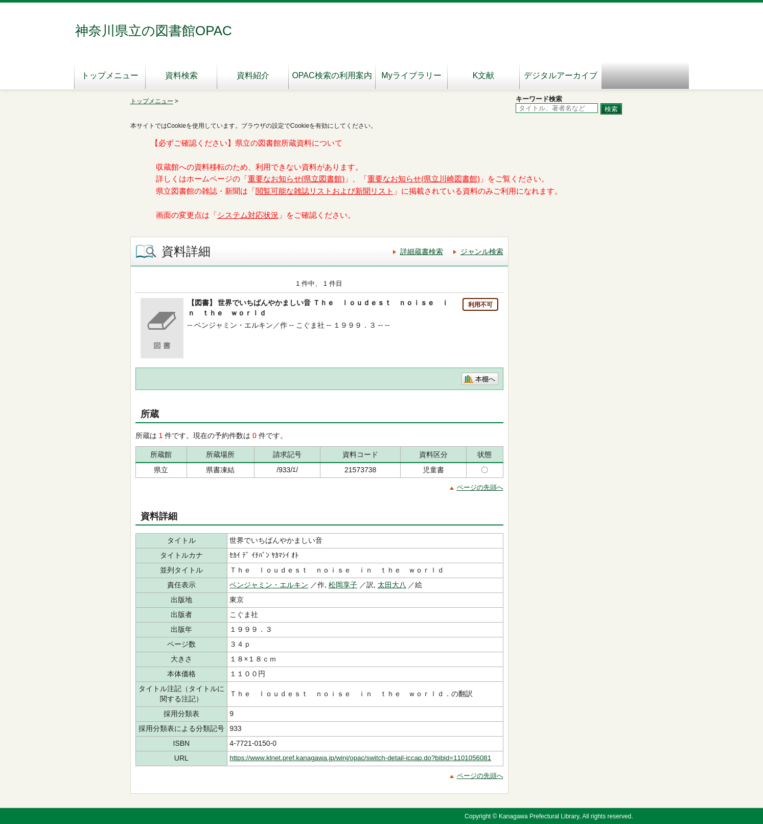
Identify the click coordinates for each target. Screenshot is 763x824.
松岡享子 (343, 585)
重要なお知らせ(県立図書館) (296, 179)
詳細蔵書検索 (421, 251)
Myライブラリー (411, 75)
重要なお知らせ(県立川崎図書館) (423, 179)
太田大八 (392, 585)
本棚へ (485, 379)
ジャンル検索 (481, 251)
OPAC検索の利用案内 (332, 75)
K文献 (484, 75)
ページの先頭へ (480, 487)
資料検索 (181, 75)
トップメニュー (109, 75)
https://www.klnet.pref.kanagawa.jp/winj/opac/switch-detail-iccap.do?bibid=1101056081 (360, 758)
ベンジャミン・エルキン (268, 585)
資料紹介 (253, 75)
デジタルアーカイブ (560, 75)
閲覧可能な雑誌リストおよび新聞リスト (325, 191)
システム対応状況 (248, 215)
